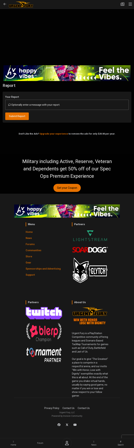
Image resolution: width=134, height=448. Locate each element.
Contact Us (68, 408)
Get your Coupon (67, 187)
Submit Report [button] (17, 116)
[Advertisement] (67, 34)
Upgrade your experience (54, 133)
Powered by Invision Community (67, 416)
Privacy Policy (51, 408)
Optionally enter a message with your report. (34, 104)
